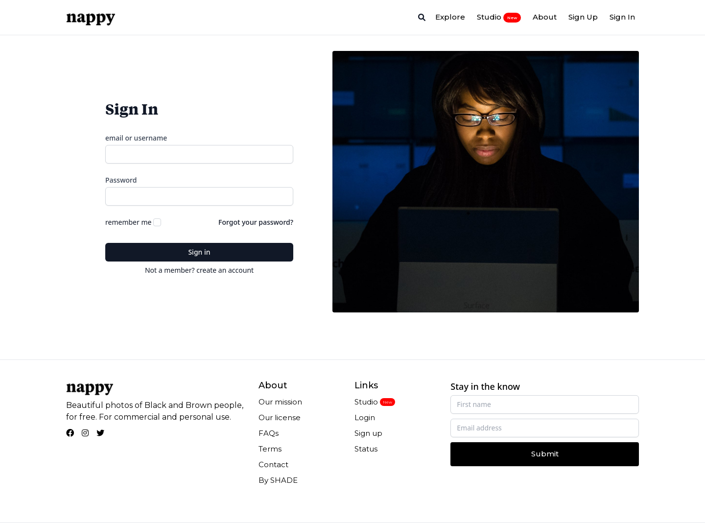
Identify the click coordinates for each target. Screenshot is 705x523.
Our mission (280, 401)
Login (364, 417)
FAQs (268, 433)
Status (365, 448)
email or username (136, 138)
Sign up (368, 433)
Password (121, 180)
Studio (499, 17)
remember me (128, 222)
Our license (279, 417)
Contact (273, 464)
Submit (545, 453)
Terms (270, 448)
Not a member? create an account (199, 270)
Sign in (199, 252)
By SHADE (278, 480)
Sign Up (583, 17)
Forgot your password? (255, 222)
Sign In (622, 17)
